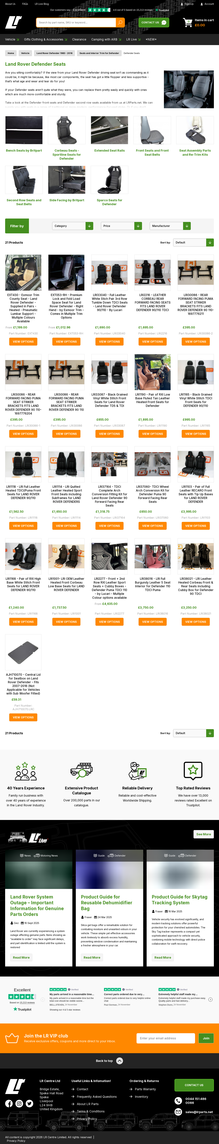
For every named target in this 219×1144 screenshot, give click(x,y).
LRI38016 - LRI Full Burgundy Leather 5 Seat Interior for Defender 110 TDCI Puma (152, 584)
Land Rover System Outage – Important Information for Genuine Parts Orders (37, 905)
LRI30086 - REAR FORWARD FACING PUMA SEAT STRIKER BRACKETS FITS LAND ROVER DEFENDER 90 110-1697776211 (196, 304)
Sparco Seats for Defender (109, 186)
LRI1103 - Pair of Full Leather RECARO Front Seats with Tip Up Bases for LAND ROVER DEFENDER (196, 494)
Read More (21, 957)
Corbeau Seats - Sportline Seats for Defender (67, 138)
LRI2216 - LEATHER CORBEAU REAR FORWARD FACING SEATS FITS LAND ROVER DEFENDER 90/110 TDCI (153, 302)
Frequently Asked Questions (97, 1096)
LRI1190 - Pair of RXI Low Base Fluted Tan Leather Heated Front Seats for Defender (152, 400)
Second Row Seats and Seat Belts (24, 186)
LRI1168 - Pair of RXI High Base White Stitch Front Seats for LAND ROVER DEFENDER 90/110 (23, 584)
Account (207, 3)
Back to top (109, 1060)
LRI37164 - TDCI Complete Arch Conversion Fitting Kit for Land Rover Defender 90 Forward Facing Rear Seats (109, 496)
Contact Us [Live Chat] (153, 22)
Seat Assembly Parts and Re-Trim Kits (195, 136)
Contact (82, 1089)
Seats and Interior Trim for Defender (99, 53)
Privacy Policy (87, 1119)
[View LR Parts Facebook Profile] (9, 1103)
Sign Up (187, 3)
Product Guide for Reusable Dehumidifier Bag (106, 902)
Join (206, 1038)
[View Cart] (198, 22)
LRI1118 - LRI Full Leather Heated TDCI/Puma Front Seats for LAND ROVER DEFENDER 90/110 (23, 492)
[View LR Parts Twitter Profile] (29, 1103)
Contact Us (194, 1085)
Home (11, 53)
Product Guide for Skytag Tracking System (180, 899)
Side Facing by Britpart (67, 184)
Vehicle (25, 53)
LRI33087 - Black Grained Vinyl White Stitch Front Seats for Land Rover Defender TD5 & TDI (110, 400)
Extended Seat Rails (109, 134)
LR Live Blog (42, 3)
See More (203, 834)
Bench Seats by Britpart (24, 134)
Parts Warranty (145, 1089)
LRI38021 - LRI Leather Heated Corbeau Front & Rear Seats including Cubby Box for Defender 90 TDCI (196, 586)
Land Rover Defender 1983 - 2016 (54, 53)
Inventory (141, 1096)
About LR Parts (88, 1104)
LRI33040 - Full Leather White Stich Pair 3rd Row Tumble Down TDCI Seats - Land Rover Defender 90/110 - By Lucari (110, 302)
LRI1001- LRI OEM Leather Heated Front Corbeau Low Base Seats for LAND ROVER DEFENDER (66, 584)
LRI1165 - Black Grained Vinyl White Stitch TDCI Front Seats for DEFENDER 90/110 (195, 400)
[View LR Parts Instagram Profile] (19, 1103)
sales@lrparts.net (194, 1112)
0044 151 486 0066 (190, 1101)
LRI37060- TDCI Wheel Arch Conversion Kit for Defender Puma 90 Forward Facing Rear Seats (152, 494)
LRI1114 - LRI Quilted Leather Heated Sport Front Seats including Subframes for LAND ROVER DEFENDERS (66, 494)
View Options (23, 341)
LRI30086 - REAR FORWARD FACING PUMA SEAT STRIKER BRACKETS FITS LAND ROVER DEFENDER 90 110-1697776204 (23, 404)
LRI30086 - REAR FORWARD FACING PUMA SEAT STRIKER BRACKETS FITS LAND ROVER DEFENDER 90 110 (66, 402)
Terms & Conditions (91, 1111)
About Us (10, 3)
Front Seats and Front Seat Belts (152, 136)
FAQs (25, 3)
